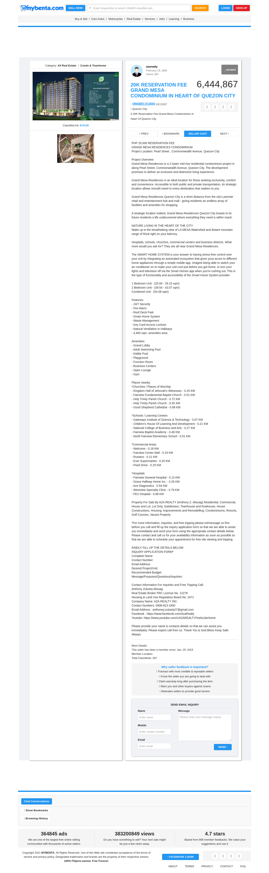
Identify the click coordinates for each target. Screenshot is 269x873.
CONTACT (226, 866)
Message (184, 710)
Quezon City (139, 108)
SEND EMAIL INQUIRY (185, 704)
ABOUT (173, 866)
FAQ (242, 866)
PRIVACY (207, 866)
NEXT (224, 133)
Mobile (142, 725)
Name (141, 710)
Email (141, 739)
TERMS (189, 866)
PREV (144, 133)
